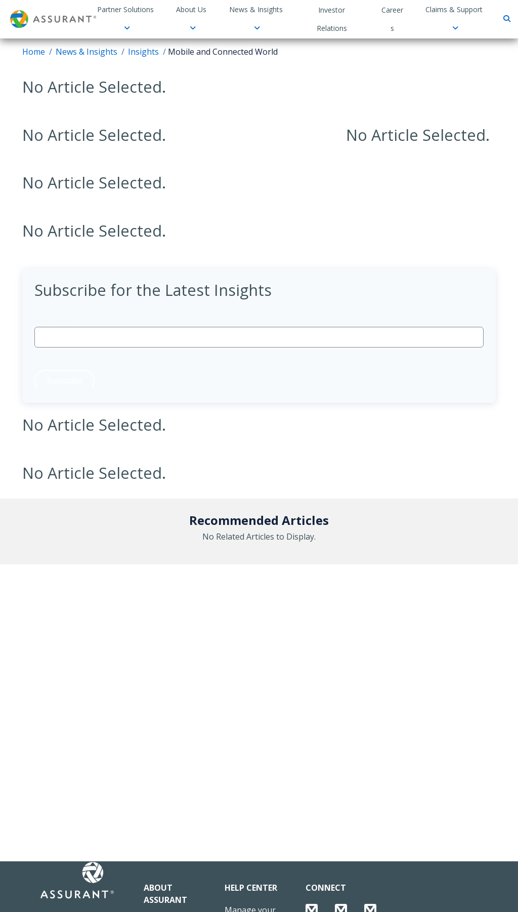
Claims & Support (454, 18)
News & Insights (256, 18)
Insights (143, 51)
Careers (392, 19)
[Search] (505, 19)
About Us (191, 18)
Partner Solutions (125, 18)
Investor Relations (332, 19)
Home (33, 51)
